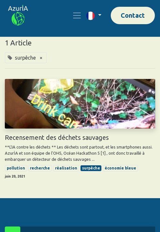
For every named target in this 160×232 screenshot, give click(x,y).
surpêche (91, 168)
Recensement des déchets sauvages (57, 137)
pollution (16, 168)
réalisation (66, 168)
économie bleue (120, 168)
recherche (40, 168)
